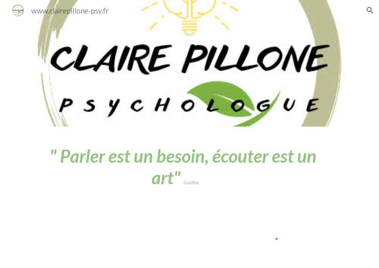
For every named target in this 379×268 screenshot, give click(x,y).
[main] (175, 166)
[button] (370, 10)
